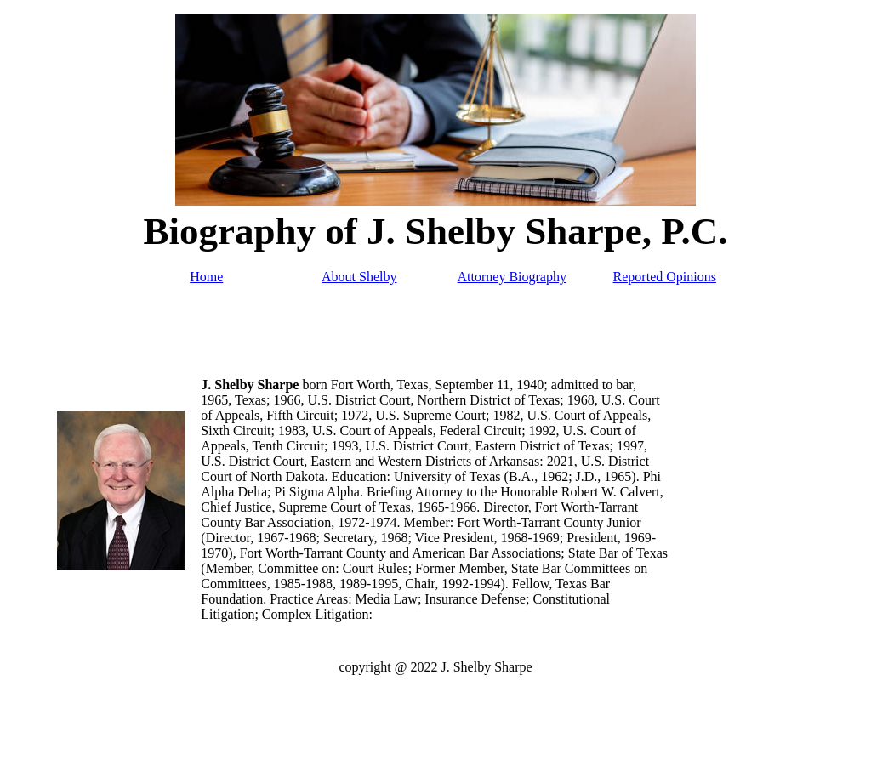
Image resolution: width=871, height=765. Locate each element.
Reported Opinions (664, 276)
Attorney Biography (512, 276)
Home (206, 276)
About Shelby (359, 276)
